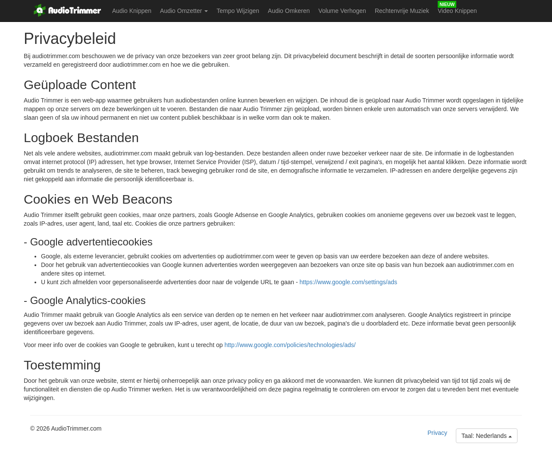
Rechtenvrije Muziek (402, 10)
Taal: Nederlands (486, 435)
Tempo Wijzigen (237, 10)
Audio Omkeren (289, 10)
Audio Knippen (131, 10)
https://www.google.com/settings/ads (348, 282)
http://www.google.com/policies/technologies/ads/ (289, 344)
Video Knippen (457, 10)
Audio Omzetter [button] (184, 10)
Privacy (437, 432)
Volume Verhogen (342, 10)
